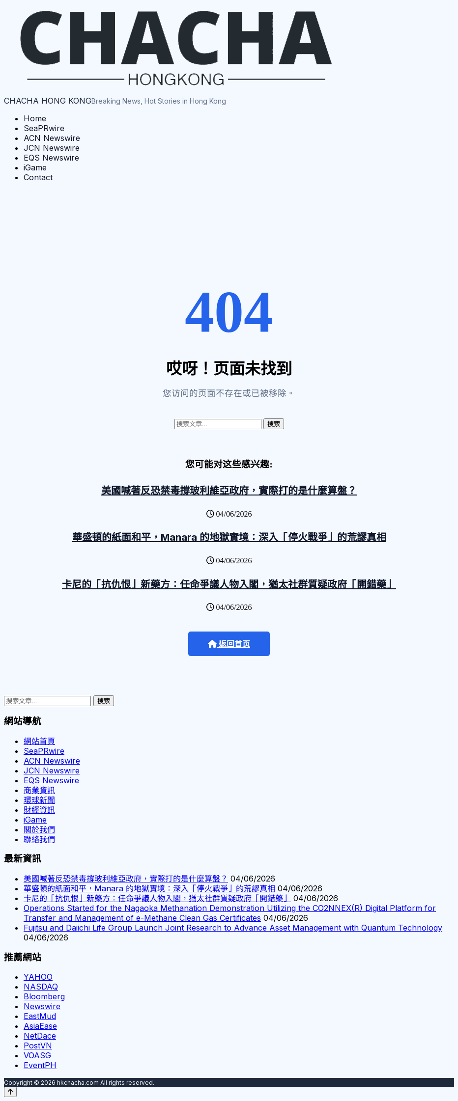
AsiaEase (40, 1026)
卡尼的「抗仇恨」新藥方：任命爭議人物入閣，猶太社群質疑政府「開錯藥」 (229, 584)
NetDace (40, 1036)
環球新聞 (39, 800)
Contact (38, 177)
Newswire (42, 1006)
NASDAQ (41, 986)
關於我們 (39, 829)
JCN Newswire (52, 148)
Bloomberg (44, 996)
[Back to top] (10, 1092)
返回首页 (229, 644)
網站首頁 (39, 741)
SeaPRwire (44, 128)
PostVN (38, 1045)
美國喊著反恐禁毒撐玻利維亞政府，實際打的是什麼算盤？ (229, 490)
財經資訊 (39, 810)
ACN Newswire (52, 138)
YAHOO (38, 977)
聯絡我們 (39, 839)
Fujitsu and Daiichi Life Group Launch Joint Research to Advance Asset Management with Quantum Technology (233, 928)
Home (35, 118)
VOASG (37, 1055)
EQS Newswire (51, 158)
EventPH (40, 1065)
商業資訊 (39, 790)
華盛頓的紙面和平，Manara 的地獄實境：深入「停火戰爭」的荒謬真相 (229, 537)
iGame (35, 167)
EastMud (40, 1016)
